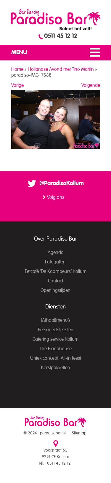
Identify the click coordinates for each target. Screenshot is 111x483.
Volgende (90, 85)
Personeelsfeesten (55, 329)
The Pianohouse (56, 348)
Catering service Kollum (55, 339)
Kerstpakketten (55, 367)
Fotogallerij (55, 262)
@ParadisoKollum (61, 183)
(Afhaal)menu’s (55, 320)
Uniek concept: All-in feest (55, 358)
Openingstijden (55, 290)
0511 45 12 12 (60, 36)
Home (17, 69)
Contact (55, 281)
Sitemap (79, 433)
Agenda (56, 252)
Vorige (17, 85)
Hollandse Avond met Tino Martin (61, 69)
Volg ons (55, 197)
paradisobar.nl (53, 433)
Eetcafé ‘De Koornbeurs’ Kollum (55, 271)
